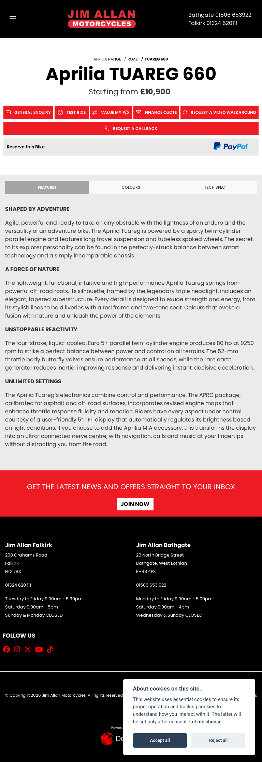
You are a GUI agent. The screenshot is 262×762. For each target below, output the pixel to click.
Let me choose (205, 722)
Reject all (218, 740)
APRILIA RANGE (107, 59)
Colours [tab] (131, 187)
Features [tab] (47, 187)
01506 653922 (233, 15)
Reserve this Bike (26, 147)
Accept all (160, 740)
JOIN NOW (135, 504)
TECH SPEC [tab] (215, 187)
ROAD (133, 59)
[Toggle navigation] (12, 19)
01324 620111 (221, 23)
